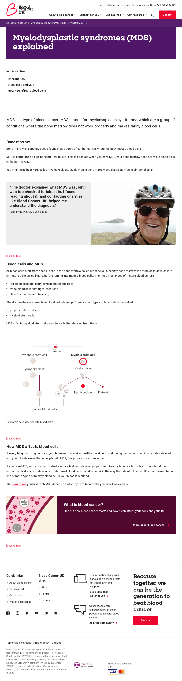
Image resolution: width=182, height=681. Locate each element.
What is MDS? (77, 23)
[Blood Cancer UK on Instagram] (21, 613)
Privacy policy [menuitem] (41, 642)
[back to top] (13, 256)
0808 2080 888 (168, 5)
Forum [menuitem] (99, 5)
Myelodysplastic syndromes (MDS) (49, 23)
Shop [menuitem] (153, 5)
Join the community (103, 622)
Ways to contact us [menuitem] (18, 601)
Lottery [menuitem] (44, 600)
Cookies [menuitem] (56, 642)
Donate (167, 14)
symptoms (19, 484)
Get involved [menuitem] (114, 14)
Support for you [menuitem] (91, 14)
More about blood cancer (151, 525)
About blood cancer (16, 23)
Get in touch (99, 595)
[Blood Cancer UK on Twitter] (30, 613)
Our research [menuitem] (137, 14)
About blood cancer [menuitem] (62, 14)
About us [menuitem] (144, 5)
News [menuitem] (135, 5)
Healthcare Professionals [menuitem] (117, 5)
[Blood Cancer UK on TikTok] (59, 613)
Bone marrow (16, 79)
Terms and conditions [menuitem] (18, 642)
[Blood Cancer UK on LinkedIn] (49, 613)
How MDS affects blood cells (27, 90)
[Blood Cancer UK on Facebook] (11, 613)
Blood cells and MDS (21, 84)
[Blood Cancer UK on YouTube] (40, 613)
